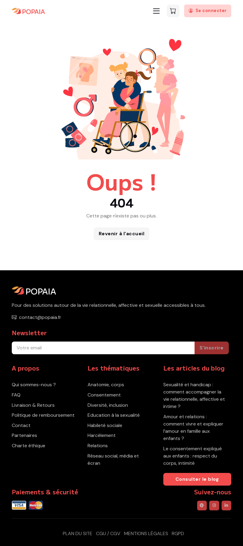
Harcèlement (102, 435)
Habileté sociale (105, 425)
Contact (21, 425)
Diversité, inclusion (108, 405)
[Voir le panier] (173, 11)
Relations (98, 445)
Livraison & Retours (33, 405)
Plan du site (77, 533)
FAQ (16, 395)
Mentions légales (146, 533)
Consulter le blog (197, 479)
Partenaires (24, 435)
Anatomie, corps (106, 384)
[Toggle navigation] (156, 11)
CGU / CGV (108, 533)
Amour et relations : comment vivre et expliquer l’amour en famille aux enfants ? (193, 427)
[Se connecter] (207, 11)
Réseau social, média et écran (113, 459)
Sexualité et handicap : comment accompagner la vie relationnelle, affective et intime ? (194, 395)
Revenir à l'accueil (122, 233)
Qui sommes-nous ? (34, 384)
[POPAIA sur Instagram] (214, 505)
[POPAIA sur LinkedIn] (226, 505)
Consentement (104, 395)
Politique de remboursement (43, 415)
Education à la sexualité (114, 415)
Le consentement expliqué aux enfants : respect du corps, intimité (192, 455)
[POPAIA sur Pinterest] (202, 505)
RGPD (178, 533)
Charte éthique (28, 445)
